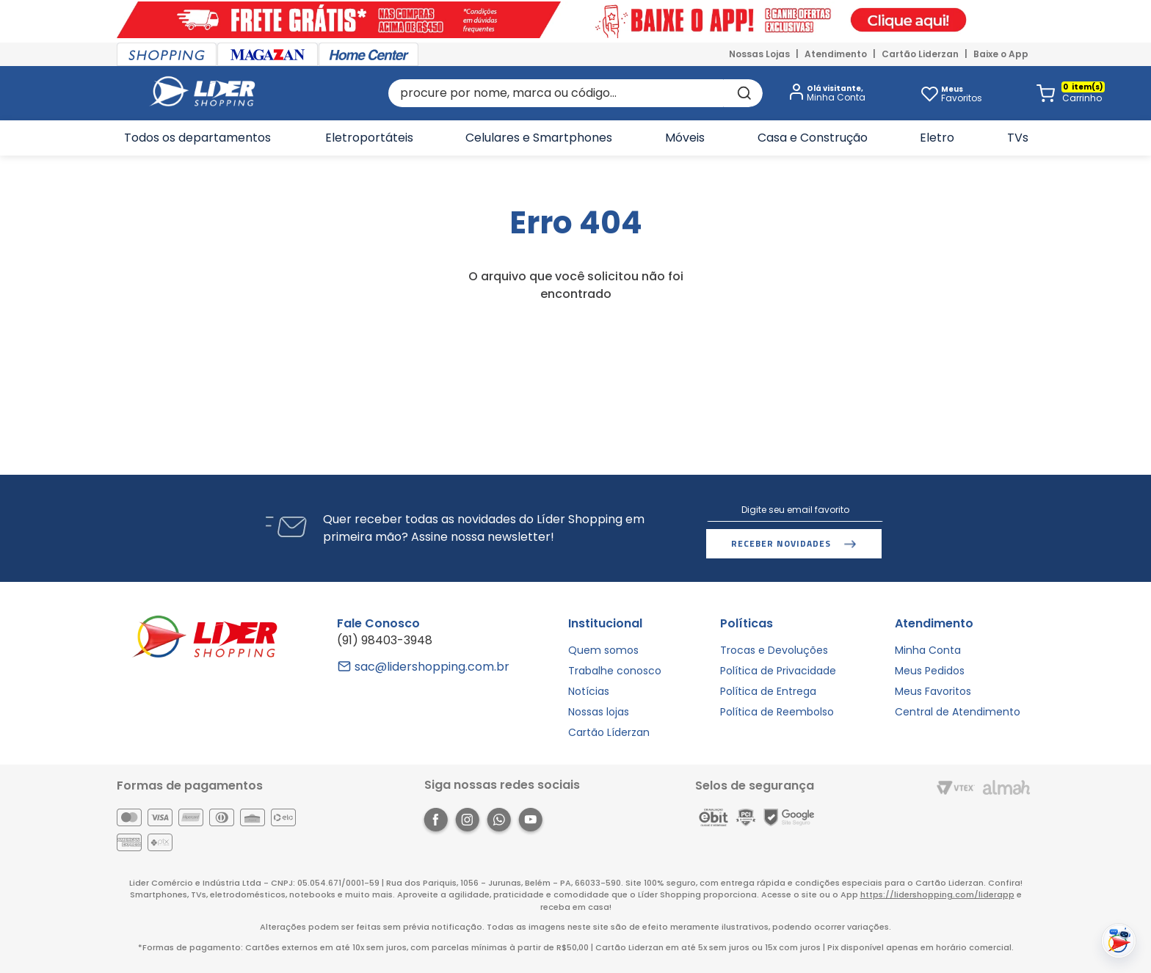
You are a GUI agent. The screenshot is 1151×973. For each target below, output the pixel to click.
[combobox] (575, 93)
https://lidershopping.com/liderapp (937, 894)
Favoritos (961, 94)
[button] (824, 94)
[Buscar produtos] (743, 93)
